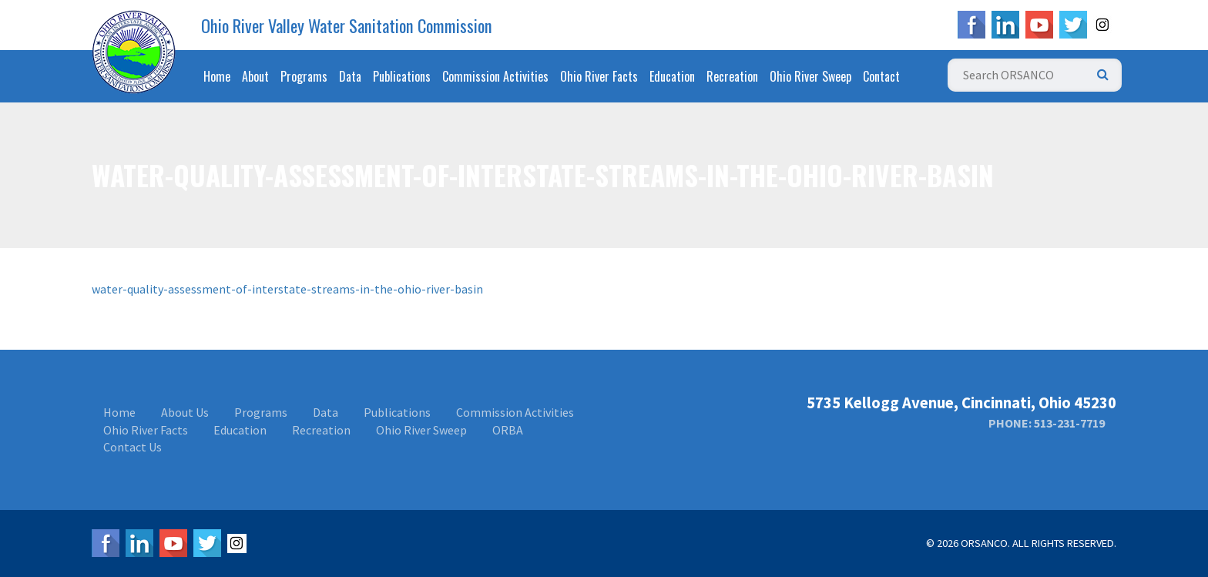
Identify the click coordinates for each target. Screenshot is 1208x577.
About (255, 76)
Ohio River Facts (599, 76)
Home (216, 76)
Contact (881, 76)
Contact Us (132, 447)
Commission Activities (495, 76)
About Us (185, 412)
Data (350, 76)
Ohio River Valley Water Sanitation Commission (346, 25)
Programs (303, 76)
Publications (402, 76)
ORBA (507, 430)
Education (672, 76)
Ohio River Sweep (810, 76)
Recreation (732, 76)
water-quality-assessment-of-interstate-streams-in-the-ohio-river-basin (287, 289)
